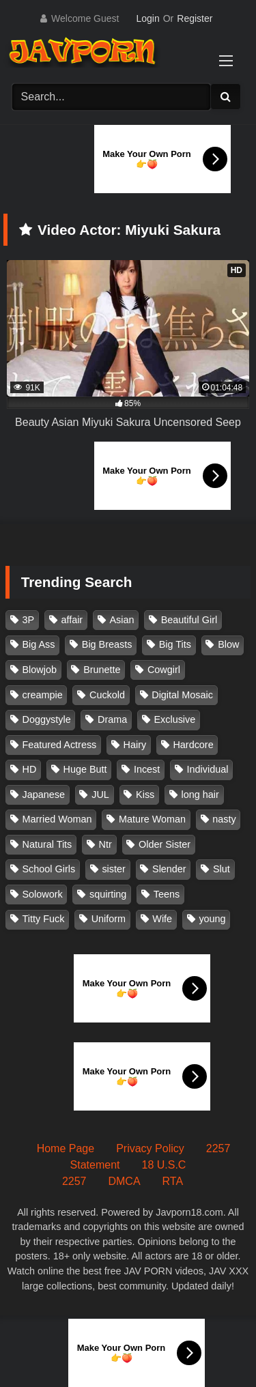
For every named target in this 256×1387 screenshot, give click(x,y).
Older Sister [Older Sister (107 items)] (164, 844)
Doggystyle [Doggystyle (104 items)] (47, 719)
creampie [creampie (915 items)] (43, 694)
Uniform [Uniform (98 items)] (108, 918)
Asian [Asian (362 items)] (121, 619)
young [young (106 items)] (212, 918)
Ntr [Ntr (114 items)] (105, 844)
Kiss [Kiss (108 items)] (145, 794)
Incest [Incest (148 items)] (147, 769)
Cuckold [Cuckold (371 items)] (107, 694)
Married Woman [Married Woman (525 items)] (57, 819)
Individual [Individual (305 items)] (208, 769)
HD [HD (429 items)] (30, 769)
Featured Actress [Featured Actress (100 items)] (60, 744)
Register (194, 18)
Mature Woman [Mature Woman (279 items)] (152, 819)
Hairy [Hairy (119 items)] (135, 744)
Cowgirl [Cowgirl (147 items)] (163, 669)
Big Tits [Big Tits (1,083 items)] (175, 644)
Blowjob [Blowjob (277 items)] (40, 669)
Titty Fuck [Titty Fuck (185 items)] (44, 918)
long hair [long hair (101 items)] (200, 794)
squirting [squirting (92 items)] (107, 894)
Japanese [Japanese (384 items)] (44, 794)
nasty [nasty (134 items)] (224, 819)
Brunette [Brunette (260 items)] (101, 669)
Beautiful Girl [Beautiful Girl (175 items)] (189, 619)
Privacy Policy (150, 1148)
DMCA (124, 1181)
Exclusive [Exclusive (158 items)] (174, 719)
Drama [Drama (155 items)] (112, 719)
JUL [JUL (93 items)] (100, 794)
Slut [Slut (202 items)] (221, 868)
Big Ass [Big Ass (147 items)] (39, 644)
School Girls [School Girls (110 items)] (49, 868)
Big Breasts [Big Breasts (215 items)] (107, 644)
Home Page (66, 1148)
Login (147, 18)
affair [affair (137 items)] (72, 619)
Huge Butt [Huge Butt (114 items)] (85, 769)
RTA (173, 1181)
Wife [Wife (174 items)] (162, 918)
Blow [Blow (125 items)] (228, 644)
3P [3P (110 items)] (29, 619)
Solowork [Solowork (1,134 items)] (43, 894)
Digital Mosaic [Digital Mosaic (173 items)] (182, 694)
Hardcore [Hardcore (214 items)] (193, 744)
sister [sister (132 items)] (113, 868)
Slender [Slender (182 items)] (169, 868)
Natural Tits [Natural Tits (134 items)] (47, 844)
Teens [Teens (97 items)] (167, 894)
